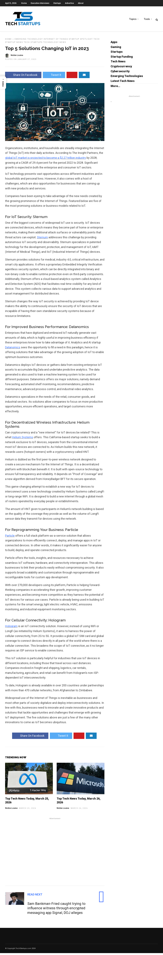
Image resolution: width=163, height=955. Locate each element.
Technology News (54, 44)
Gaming (116, 48)
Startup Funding (122, 58)
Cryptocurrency (121, 68)
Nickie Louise (11, 810)
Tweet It (54, 76)
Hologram (11, 628)
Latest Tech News (123, 82)
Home (24, 3)
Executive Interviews (40, 3)
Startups (57, 3)
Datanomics (12, 349)
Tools (147, 19)
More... (115, 88)
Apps (114, 44)
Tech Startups (33, 44)
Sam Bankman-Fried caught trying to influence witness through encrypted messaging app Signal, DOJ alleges (56, 910)
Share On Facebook (23, 76)
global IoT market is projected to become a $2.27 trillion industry (45, 159)
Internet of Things (56, 41)
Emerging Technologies (127, 78)
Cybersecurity (120, 73)
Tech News (118, 63)
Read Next (34, 896)
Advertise (69, 3)
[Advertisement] (54, 853)
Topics (132, 19)
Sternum (42, 239)
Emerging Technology (29, 41)
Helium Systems (22, 439)
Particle (10, 537)
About (80, 3)
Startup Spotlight (81, 41)
